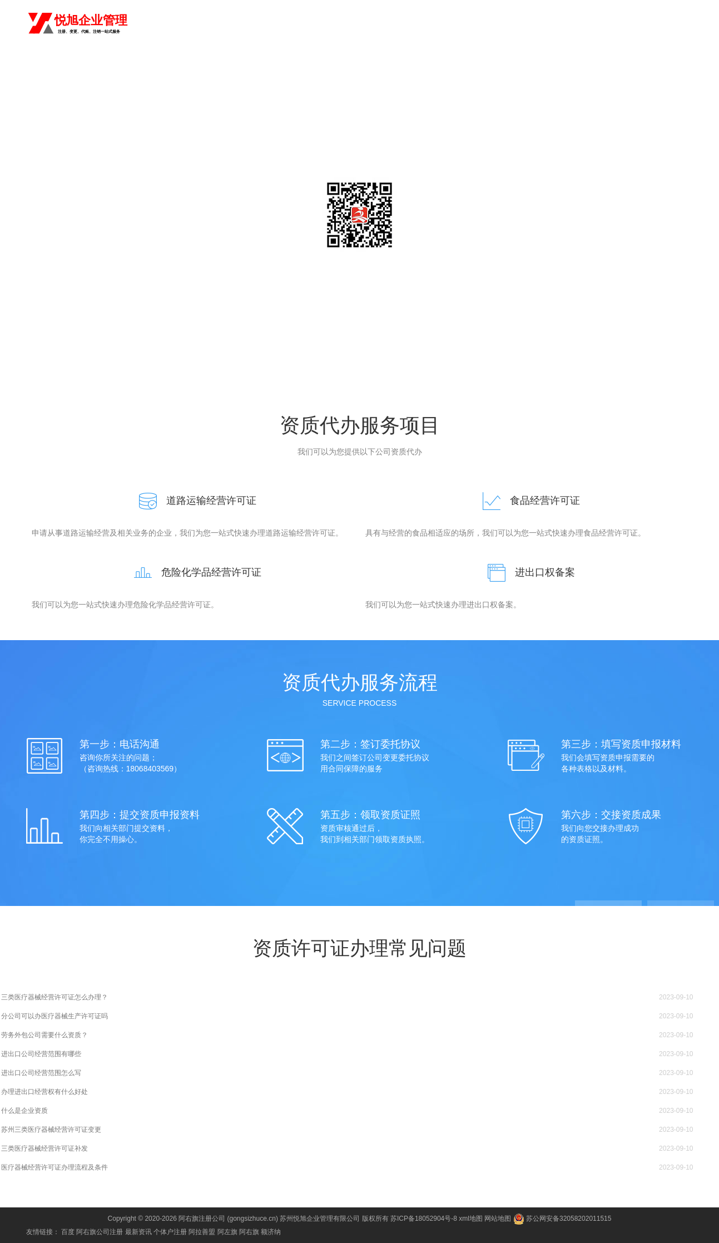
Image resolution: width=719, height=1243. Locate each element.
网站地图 (497, 1218)
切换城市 (177, 22)
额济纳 (271, 1232)
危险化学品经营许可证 (193, 572)
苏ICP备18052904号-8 (423, 1218)
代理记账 (403, 23)
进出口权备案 (526, 572)
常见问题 (498, 69)
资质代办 (483, 23)
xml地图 (471, 1218)
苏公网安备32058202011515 (562, 1218)
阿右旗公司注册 (99, 1232)
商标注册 (443, 23)
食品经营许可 (650, 23)
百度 (68, 1232)
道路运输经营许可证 (193, 500)
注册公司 (363, 23)
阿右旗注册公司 (201, 1218)
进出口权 (602, 23)
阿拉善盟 (202, 1232)
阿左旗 (227, 1232)
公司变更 (522, 23)
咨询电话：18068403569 (359, 278)
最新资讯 (138, 1232)
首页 (331, 23)
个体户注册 (170, 1232)
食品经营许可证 (526, 500)
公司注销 (562, 23)
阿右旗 (142, 22)
